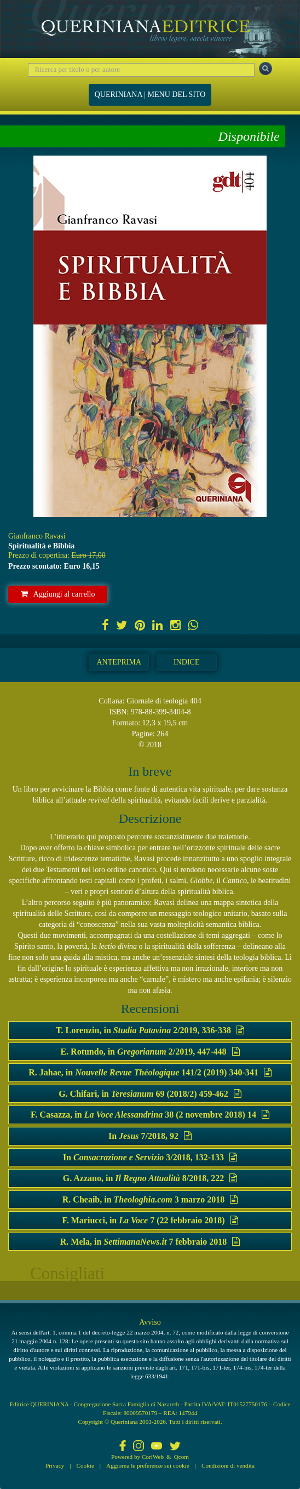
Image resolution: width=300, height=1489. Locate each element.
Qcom (181, 1456)
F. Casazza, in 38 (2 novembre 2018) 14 (150, 1114)
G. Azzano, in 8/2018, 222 (150, 1178)
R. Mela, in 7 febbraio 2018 (150, 1241)
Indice (186, 662)
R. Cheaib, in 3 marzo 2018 (150, 1199)
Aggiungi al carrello (58, 594)
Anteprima (118, 662)
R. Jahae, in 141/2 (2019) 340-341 (150, 1072)
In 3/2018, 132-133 (150, 1157)
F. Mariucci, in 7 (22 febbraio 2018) (150, 1220)
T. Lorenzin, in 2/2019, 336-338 (150, 1030)
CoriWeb (153, 1456)
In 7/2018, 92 (150, 1136)
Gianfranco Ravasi (37, 536)
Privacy (54, 1465)
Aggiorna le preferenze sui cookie (147, 1465)
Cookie (85, 1465)
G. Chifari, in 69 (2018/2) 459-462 (150, 1093)
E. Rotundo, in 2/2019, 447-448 (149, 1051)
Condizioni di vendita (228, 1465)
